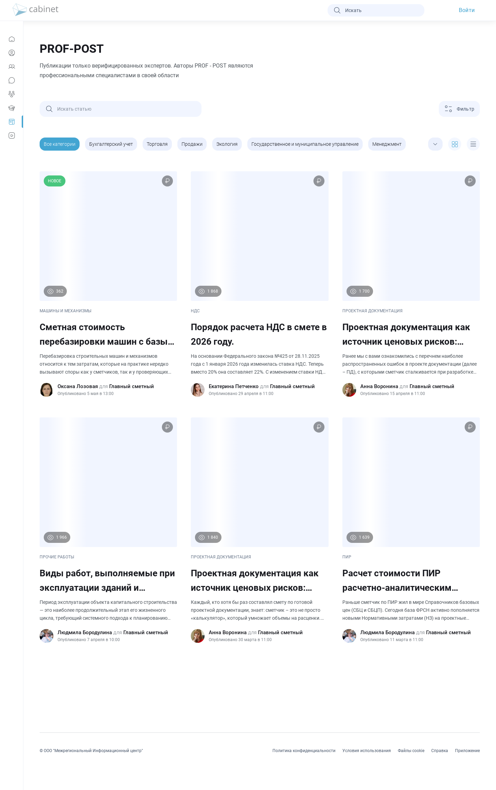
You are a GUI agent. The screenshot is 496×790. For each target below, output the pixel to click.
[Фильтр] (459, 109)
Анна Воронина (379, 386)
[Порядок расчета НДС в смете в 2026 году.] (259, 284)
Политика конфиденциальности (303, 750)
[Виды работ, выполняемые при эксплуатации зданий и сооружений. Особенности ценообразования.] (108, 530)
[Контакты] (11, 66)
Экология (227, 144)
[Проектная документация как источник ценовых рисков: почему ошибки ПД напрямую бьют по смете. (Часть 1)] (259, 530)
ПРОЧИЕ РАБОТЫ (57, 557)
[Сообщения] (11, 80)
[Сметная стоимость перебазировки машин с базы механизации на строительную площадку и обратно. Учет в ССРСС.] (108, 284)
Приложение (467, 750)
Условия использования (366, 750)
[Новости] (11, 39)
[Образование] (11, 108)
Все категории (59, 144)
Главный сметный (131, 386)
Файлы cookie (411, 750)
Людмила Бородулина (85, 632)
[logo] (35, 10)
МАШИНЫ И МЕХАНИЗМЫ (65, 310)
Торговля (157, 144)
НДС (195, 310)
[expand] (435, 144)
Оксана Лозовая (78, 386)
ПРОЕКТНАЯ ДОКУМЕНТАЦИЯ (372, 310)
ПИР (346, 557)
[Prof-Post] (11, 122)
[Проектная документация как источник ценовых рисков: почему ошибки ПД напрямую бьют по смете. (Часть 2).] (411, 284)
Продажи (192, 144)
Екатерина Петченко (234, 386)
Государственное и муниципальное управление (305, 144)
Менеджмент (387, 144)
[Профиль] (11, 53)
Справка (439, 750)
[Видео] (11, 135)
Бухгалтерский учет (111, 144)
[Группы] (11, 94)
